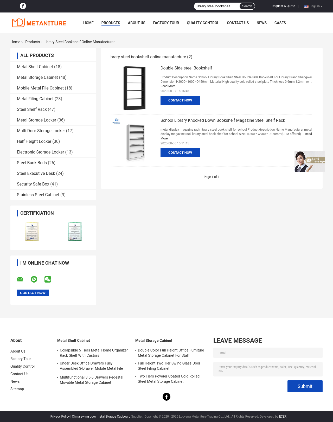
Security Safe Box (33, 184)
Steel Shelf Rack (32, 109)
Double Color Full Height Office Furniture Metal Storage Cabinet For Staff (171, 352)
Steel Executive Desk (36, 173)
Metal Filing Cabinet (35, 98)
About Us (136, 23)
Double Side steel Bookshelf (186, 68)
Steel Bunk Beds (32, 162)
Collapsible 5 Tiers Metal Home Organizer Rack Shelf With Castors (94, 352)
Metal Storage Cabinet (37, 77)
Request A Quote (283, 6)
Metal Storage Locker (36, 120)
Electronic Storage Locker (40, 152)
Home (88, 23)
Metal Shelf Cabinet (35, 66)
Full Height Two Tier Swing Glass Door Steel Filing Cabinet (169, 365)
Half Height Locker (34, 141)
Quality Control (203, 23)
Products (110, 23)
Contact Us (238, 23)
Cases (280, 23)
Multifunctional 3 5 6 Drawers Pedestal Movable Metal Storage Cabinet (91, 380)
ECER (282, 416)
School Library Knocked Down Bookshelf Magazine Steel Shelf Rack (223, 120)
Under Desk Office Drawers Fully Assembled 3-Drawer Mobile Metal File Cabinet (91, 366)
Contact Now (180, 100)
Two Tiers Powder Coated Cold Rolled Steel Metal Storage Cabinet (169, 378)
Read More (168, 86)
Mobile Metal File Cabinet (40, 88)
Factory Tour (166, 23)
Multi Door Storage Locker (41, 130)
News (262, 23)
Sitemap (17, 389)
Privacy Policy (60, 416)
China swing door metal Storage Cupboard (101, 416)
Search (247, 6)
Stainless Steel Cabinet (38, 194)
